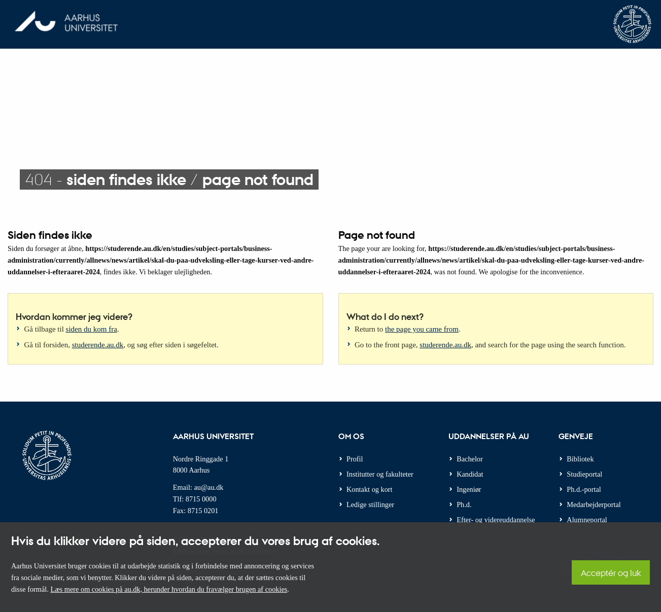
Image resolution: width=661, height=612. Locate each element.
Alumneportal (587, 520)
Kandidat (470, 474)
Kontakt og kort (369, 489)
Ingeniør (469, 489)
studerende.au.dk (98, 345)
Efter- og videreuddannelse (496, 520)
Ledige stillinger (370, 504)
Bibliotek (580, 459)
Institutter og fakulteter (379, 474)
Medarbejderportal (593, 504)
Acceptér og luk (611, 572)
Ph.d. (464, 504)
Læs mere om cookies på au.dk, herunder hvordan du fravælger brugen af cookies (168, 589)
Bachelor (470, 459)
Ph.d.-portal (584, 489)
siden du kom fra (91, 329)
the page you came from (422, 329)
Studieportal (584, 474)
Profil (354, 459)
